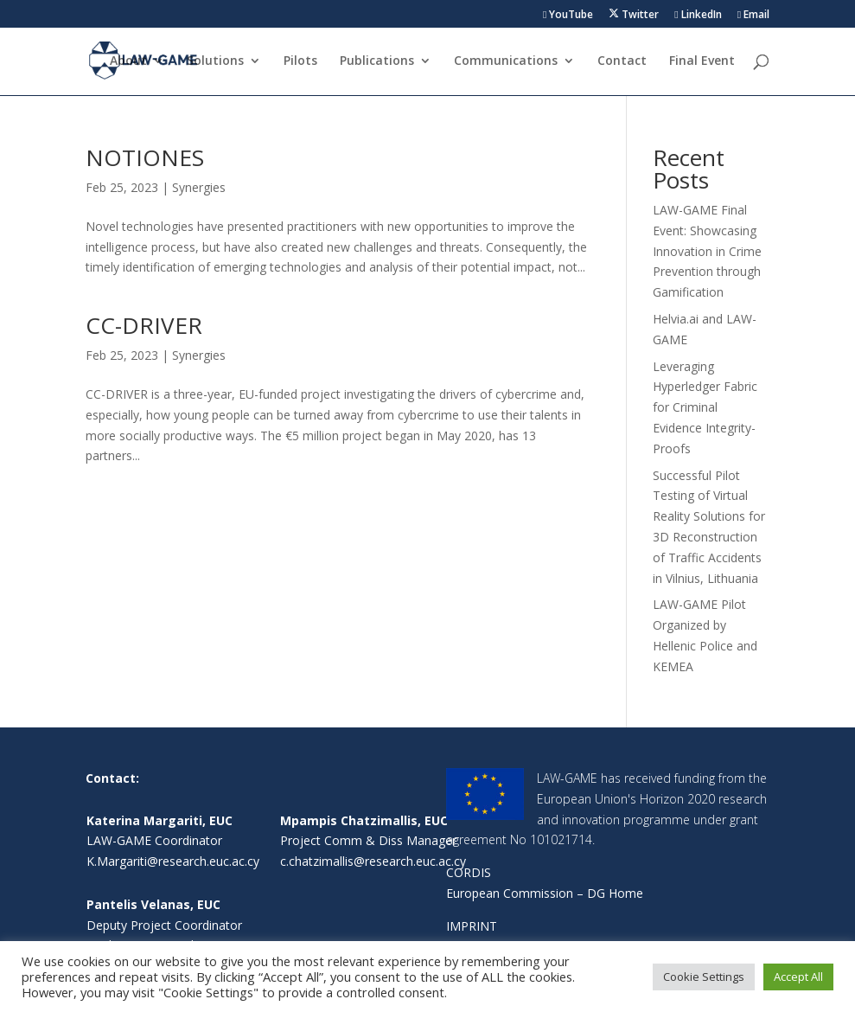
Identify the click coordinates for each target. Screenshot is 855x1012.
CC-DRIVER (144, 325)
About (128, 61)
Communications (506, 61)
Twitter (634, 15)
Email (753, 16)
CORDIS (468, 872)
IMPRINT (471, 926)
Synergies (199, 187)
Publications (377, 61)
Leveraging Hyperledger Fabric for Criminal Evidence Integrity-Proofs (705, 407)
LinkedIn (697, 16)
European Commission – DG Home (544, 893)
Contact (622, 61)
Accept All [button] (798, 976)
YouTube (568, 16)
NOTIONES (145, 157)
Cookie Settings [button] (703, 976)
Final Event (702, 61)
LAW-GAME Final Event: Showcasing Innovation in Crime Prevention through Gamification (707, 251)
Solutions (215, 61)
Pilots (300, 61)
